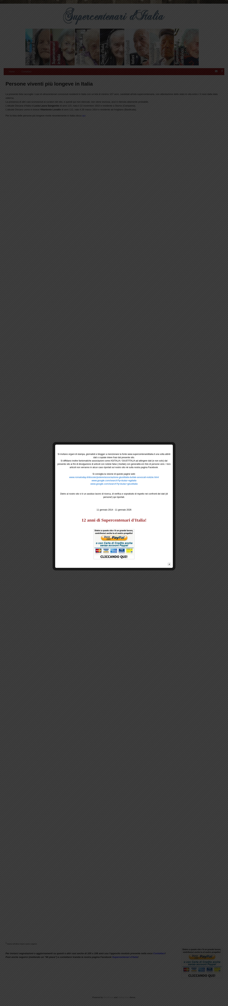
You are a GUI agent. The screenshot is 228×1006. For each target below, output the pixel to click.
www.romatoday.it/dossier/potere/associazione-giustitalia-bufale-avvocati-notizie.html (114, 477)
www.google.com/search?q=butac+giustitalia (114, 483)
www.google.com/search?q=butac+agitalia (114, 480)
